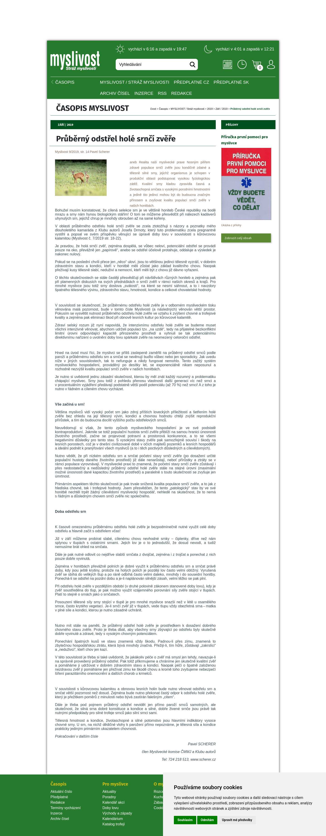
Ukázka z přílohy (231, 225)
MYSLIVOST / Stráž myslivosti (134, 82)
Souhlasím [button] (185, 820)
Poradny (109, 797)
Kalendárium (112, 819)
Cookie (160, 808)
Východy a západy (117, 813)
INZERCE (143, 93)
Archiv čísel (115, 93)
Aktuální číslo (61, 791)
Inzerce (56, 813)
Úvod (153, 108)
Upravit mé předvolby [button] (237, 820)
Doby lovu (110, 808)
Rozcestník (163, 791)
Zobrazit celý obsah (238, 238)
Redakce (181, 93)
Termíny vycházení (65, 808)
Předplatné (59, 797)
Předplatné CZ (191, 82)
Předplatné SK (231, 82)
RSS (162, 93)
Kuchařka (161, 797)
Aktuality (109, 791)
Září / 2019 (222, 108)
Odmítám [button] (207, 820)
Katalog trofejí (113, 824)
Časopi (163, 108)
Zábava (160, 802)
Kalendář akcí (113, 802)
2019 (210, 108)
